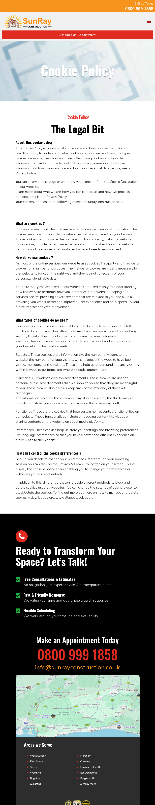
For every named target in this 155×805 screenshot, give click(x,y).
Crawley (85, 761)
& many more (88, 784)
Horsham (85, 756)
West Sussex (38, 756)
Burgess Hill (87, 778)
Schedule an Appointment (77, 35)
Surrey (34, 767)
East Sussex (37, 761)
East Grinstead (89, 773)
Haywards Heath (90, 767)
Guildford (35, 784)
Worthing (35, 773)
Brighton (35, 778)
